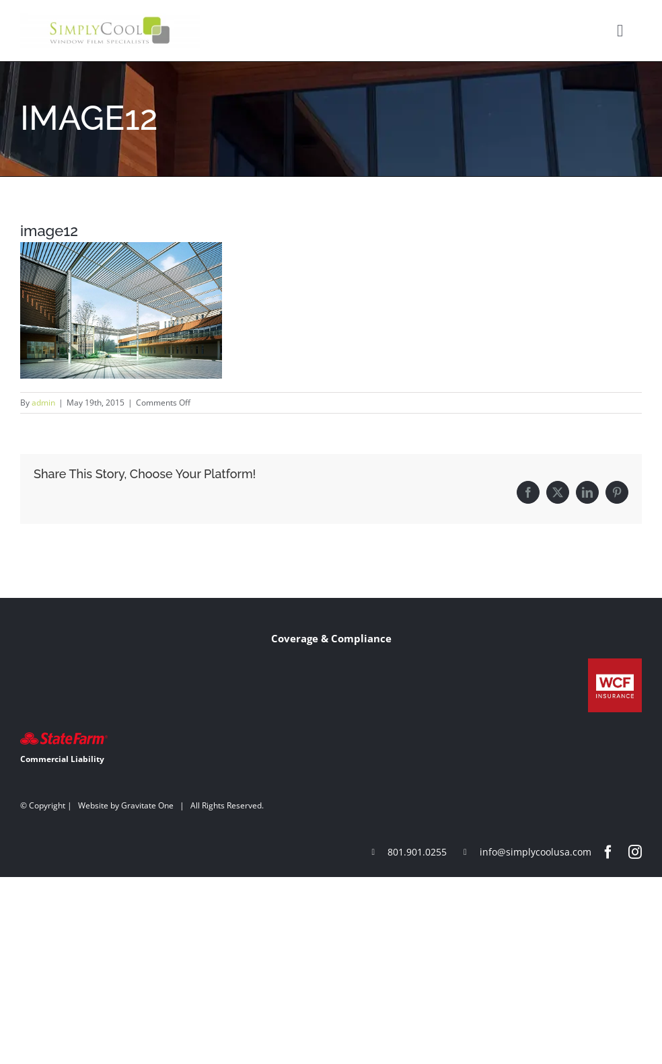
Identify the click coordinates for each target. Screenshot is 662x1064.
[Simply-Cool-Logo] (110, 18)
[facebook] (608, 852)
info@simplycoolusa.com (535, 851)
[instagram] (635, 852)
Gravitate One (147, 805)
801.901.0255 (417, 851)
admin (43, 402)
